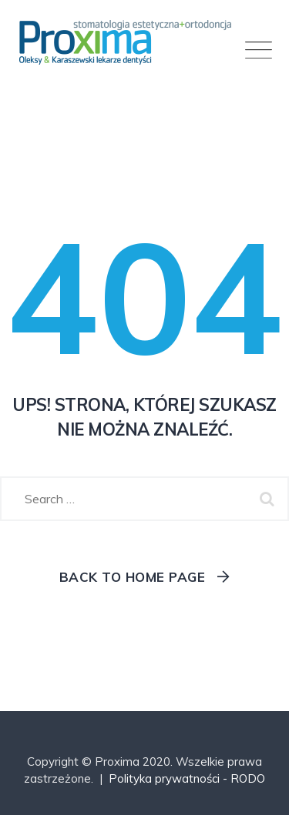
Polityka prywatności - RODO (187, 778)
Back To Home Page (132, 577)
